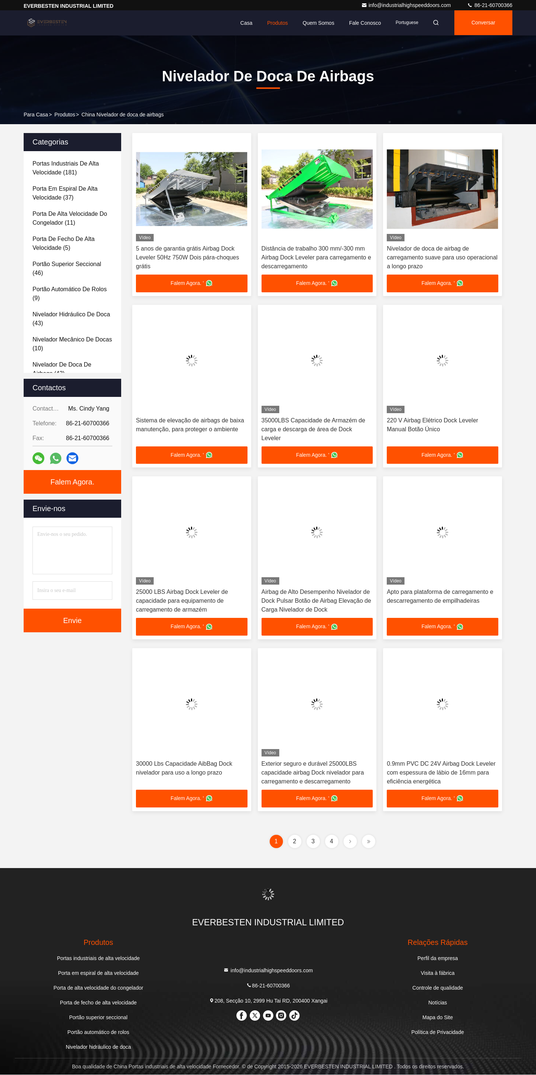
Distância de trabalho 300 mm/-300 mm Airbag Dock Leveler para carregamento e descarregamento (316, 257)
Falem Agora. (73, 482)
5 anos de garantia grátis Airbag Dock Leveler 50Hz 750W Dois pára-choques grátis (187, 257)
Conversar (483, 23)
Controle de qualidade (437, 988)
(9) (70, 293)
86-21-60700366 (489, 5)
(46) (67, 268)
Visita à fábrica (438, 973)
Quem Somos (316, 23)
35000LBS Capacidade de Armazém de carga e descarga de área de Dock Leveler (313, 429)
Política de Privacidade (438, 1032)
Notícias (437, 1003)
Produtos (275, 23)
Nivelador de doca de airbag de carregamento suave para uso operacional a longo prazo (442, 257)
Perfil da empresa (437, 959)
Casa (244, 23)
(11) (70, 218)
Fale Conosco (363, 23)
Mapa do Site (438, 1018)
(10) (72, 343)
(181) (66, 168)
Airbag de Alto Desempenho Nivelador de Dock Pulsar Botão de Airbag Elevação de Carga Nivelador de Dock (316, 601)
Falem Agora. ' (192, 283)
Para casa (36, 115)
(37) (65, 193)
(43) (71, 318)
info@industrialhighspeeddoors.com (407, 5)
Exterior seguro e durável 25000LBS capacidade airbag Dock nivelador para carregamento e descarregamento (313, 773)
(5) (64, 243)
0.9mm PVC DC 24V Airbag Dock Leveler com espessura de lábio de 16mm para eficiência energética (441, 773)
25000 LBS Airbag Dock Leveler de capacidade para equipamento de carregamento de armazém (182, 601)
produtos (64, 115)
